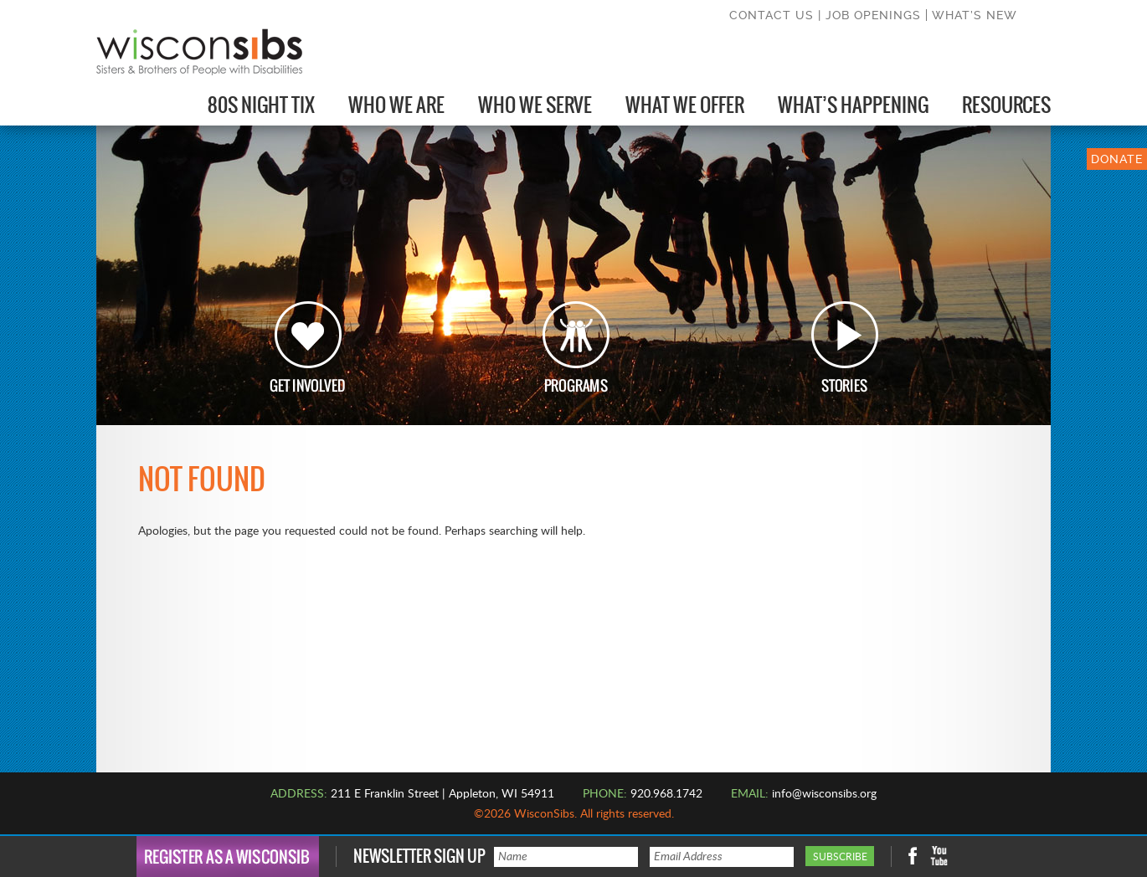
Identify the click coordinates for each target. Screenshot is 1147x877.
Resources (1006, 105)
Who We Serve (535, 105)
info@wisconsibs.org (824, 794)
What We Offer (684, 105)
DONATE (1117, 159)
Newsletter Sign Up (419, 856)
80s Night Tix (261, 105)
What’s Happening (853, 105)
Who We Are (396, 105)
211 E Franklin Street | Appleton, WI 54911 (442, 794)
